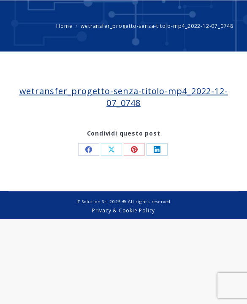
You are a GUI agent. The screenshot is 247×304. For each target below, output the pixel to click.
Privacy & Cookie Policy (123, 210)
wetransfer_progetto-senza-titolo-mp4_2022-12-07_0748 (123, 97)
